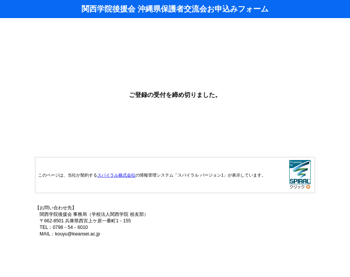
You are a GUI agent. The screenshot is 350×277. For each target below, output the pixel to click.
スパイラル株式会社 (116, 175)
